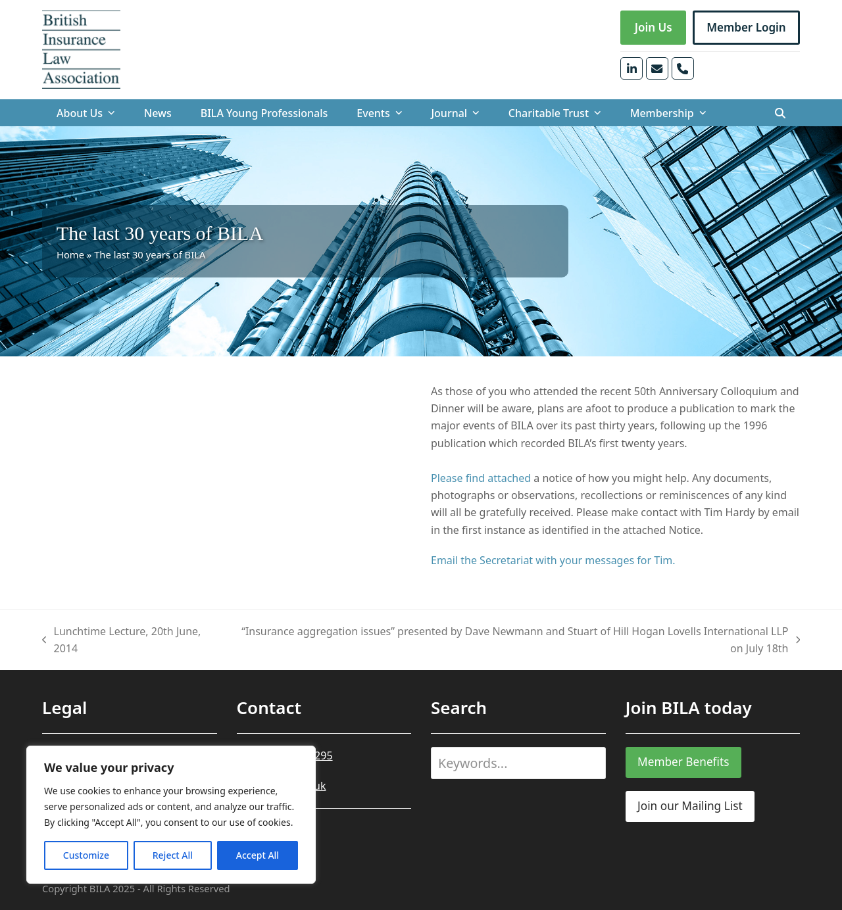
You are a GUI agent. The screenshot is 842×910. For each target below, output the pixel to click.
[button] (780, 113)
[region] (171, 815)
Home (70, 254)
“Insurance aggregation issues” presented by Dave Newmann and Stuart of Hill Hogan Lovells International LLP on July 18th (513, 641)
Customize (86, 855)
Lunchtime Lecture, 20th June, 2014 (121, 641)
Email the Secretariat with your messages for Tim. (553, 560)
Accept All (257, 855)
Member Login (746, 27)
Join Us (653, 27)
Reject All (173, 855)
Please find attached (481, 478)
